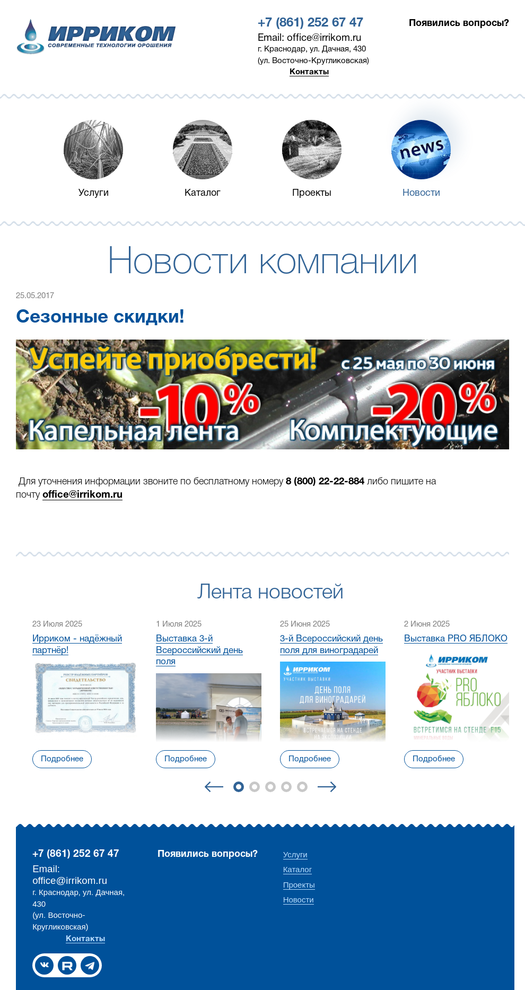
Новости (421, 193)
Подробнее (62, 759)
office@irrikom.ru (82, 495)
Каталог (203, 193)
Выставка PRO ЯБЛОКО (456, 639)
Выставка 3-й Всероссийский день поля (199, 650)
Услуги (93, 193)
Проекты (311, 193)
